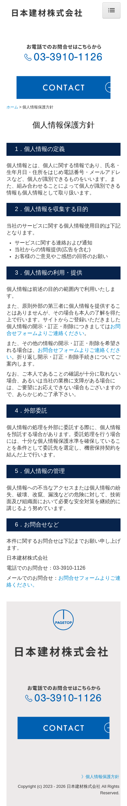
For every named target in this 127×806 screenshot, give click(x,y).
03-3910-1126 (69, 568)
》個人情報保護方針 (100, 776)
